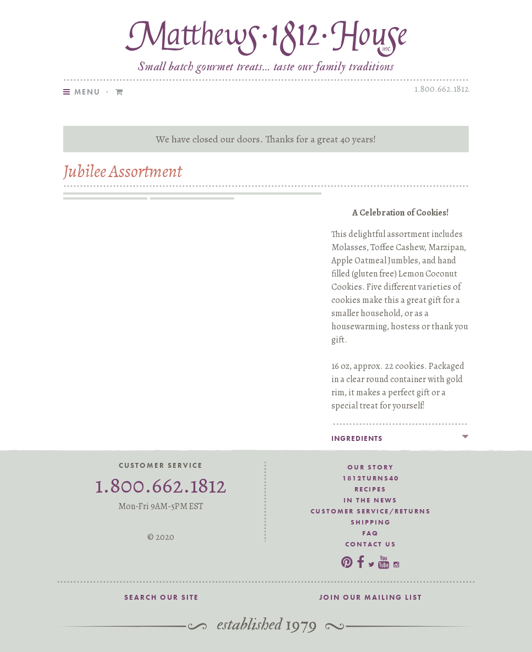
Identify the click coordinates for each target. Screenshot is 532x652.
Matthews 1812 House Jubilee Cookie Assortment (266, 36)
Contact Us (370, 544)
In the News (370, 500)
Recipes (370, 489)
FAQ (370, 533)
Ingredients (357, 438)
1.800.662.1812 (441, 89)
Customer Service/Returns (371, 511)
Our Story (370, 467)
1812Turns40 (370, 478)
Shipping (371, 522)
